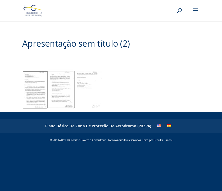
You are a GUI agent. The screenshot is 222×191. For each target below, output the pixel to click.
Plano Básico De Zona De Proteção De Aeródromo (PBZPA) (98, 125)
